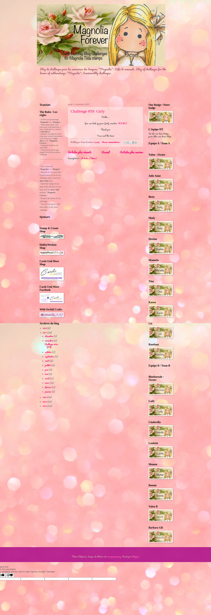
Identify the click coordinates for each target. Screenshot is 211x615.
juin (47, 369)
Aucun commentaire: (111, 142)
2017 (45, 332)
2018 (45, 328)
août (47, 361)
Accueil (105, 152)
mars (47, 383)
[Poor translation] (10, 575)
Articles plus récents (80, 152)
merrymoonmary (114, 556)
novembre (49, 340)
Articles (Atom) (89, 158)
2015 (45, 401)
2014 (45, 406)
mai (46, 374)
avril (47, 378)
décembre (49, 336)
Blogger (135, 556)
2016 (45, 397)
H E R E (122, 123)
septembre (50, 356)
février (48, 387)
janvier (48, 391)
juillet (48, 365)
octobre (48, 352)
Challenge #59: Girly (88, 111)
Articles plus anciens (131, 152)
